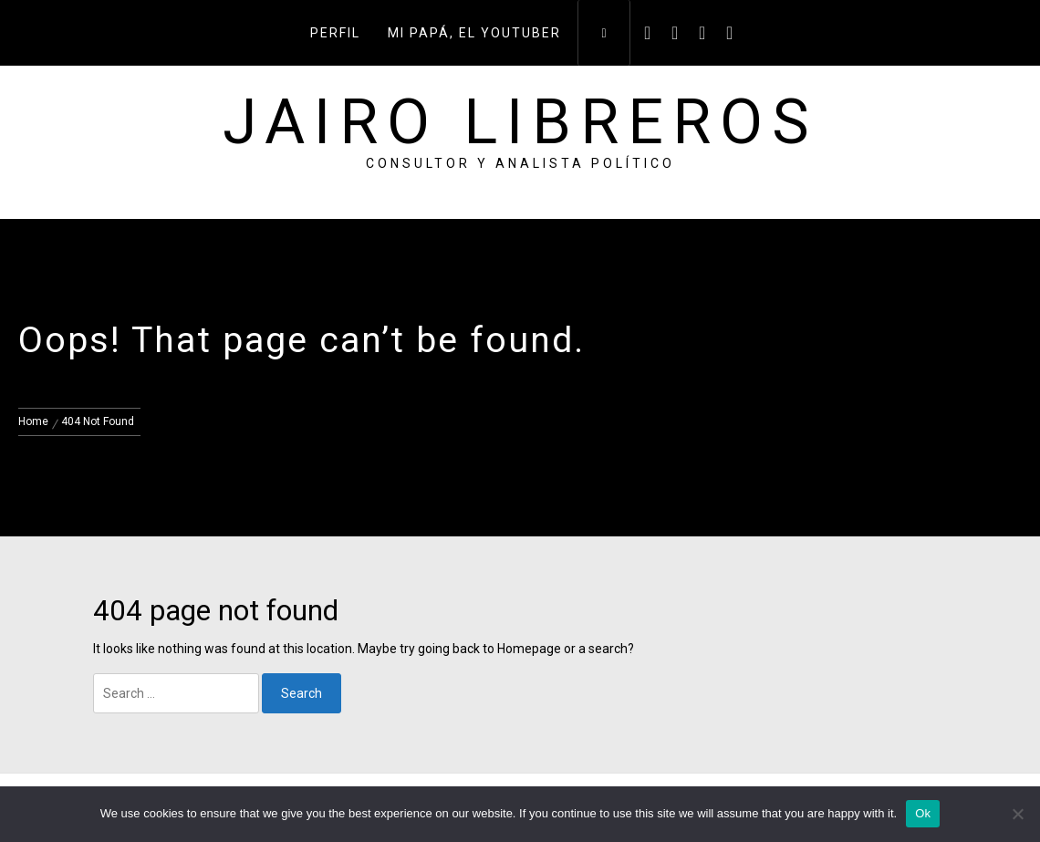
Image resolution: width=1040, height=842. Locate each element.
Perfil (335, 33)
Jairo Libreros (520, 122)
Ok (923, 813)
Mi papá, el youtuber (474, 33)
